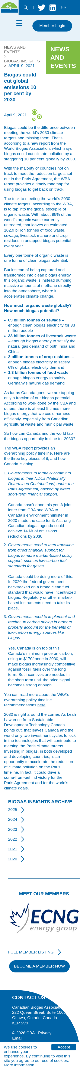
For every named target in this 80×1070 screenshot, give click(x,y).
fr (63, 7)
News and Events (15, 49)
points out (13, 730)
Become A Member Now (39, 966)
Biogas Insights (22, 61)
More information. (19, 1065)
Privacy (44, 1033)
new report (40, 143)
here (41, 705)
